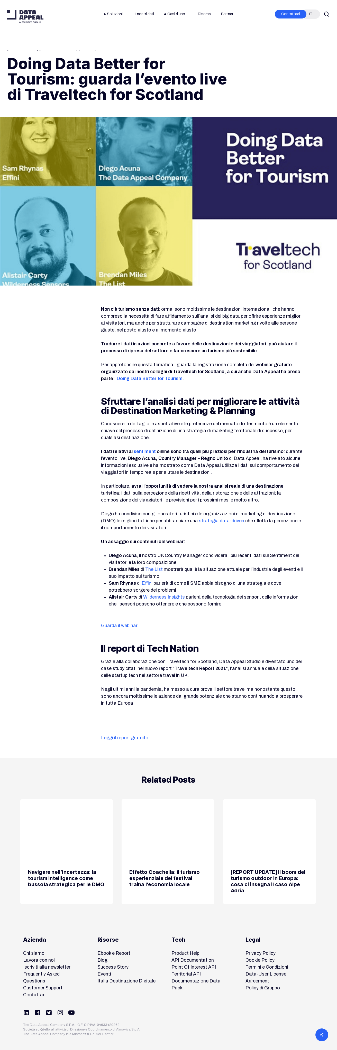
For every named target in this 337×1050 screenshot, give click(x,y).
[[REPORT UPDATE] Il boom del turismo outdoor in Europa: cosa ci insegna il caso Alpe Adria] (269, 851)
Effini (147, 583)
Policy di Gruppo (262, 987)
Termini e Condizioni (266, 967)
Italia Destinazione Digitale (126, 980)
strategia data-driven (221, 520)
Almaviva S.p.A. (128, 1029)
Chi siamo (33, 953)
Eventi (104, 974)
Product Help (185, 953)
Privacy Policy (260, 953)
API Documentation (192, 960)
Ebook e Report (113, 953)
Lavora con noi (39, 960)
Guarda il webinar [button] (119, 625)
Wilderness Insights (164, 597)
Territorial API (186, 974)
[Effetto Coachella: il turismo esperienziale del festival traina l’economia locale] (168, 851)
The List (154, 569)
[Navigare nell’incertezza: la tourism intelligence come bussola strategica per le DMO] (66, 851)
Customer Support (42, 987)
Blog (102, 960)
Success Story (113, 967)
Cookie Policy (260, 960)
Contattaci (35, 994)
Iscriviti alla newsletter (46, 967)
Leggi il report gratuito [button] (124, 737)
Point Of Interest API (193, 967)
